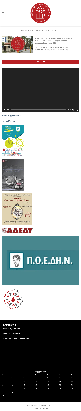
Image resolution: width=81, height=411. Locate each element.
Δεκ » (49, 396)
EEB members (40, 62)
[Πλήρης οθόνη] (77, 110)
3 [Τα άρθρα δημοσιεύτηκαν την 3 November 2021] (23, 378)
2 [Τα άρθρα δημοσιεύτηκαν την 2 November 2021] (11, 378)
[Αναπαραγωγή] (4, 110)
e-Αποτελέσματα (8, 121)
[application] (40, 90)
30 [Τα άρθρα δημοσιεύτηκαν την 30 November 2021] (12, 392)
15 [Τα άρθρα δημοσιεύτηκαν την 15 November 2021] (2, 385)
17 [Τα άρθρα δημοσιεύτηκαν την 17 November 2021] (24, 385)
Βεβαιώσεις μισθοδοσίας (11, 116)
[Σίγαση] (73, 110)
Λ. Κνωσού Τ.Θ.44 (19, 329)
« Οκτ (3, 396)
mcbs (52, 405)
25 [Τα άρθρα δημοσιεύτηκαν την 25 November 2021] (36, 389)
